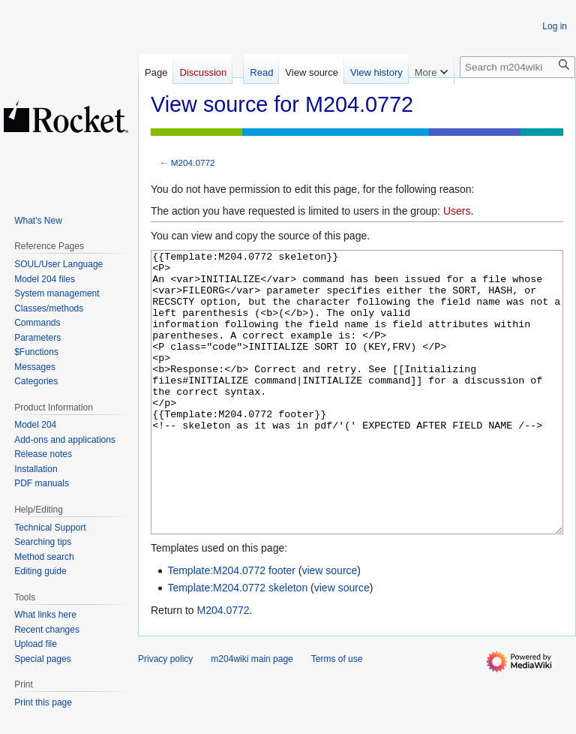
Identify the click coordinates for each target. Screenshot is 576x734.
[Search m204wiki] (517, 67)
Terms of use (337, 715)
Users (457, 211)
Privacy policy (165, 715)
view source (329, 627)
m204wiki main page (251, 715)
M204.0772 (193, 162)
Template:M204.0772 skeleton (237, 644)
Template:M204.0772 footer (231, 627)
